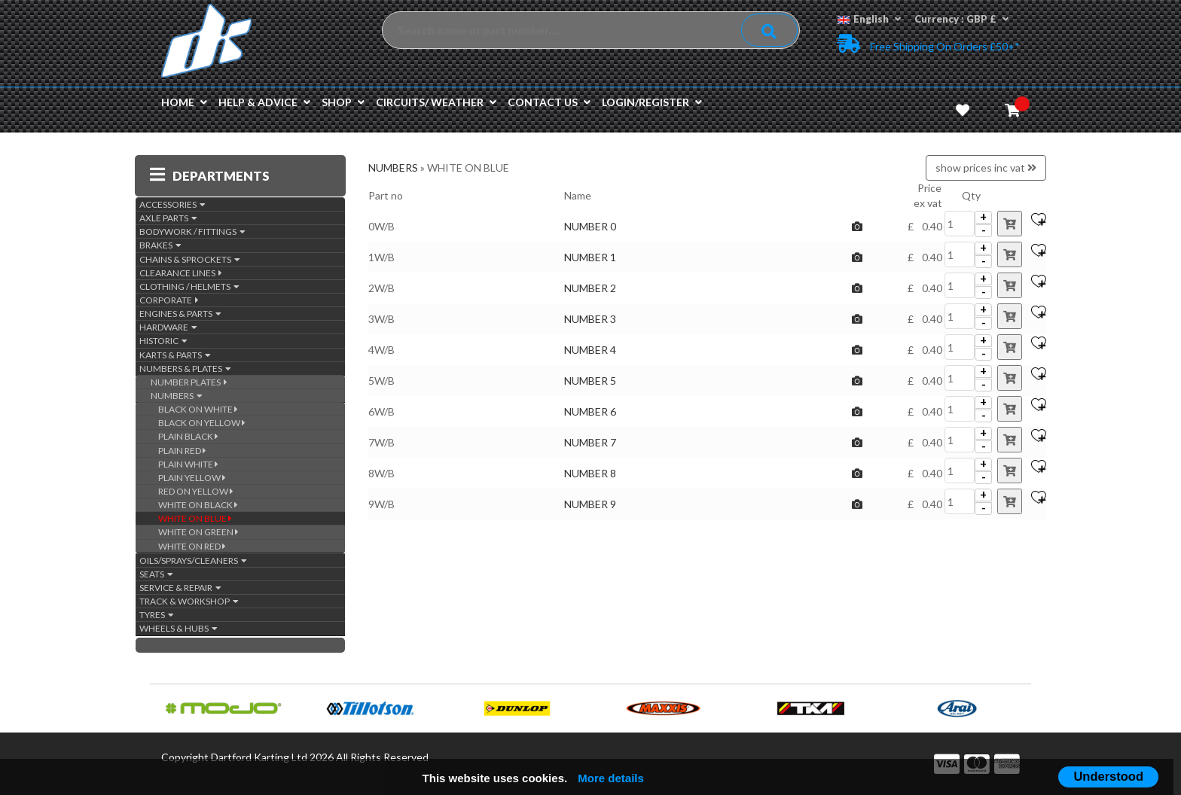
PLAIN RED (182, 450)
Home (184, 102)
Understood (1108, 776)
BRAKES (160, 245)
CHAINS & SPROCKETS (189, 259)
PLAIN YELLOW (192, 477)
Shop (343, 102)
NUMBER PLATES (189, 382)
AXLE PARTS (168, 218)
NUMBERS (177, 395)
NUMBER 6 (590, 411)
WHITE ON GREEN (198, 532)
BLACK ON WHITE (198, 409)
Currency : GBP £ (961, 19)
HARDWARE (168, 327)
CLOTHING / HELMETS (189, 286)
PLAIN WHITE (188, 464)
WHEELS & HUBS (178, 628)
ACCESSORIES (172, 204)
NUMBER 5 (590, 380)
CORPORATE (169, 300)
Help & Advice (264, 102)
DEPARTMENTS (210, 176)
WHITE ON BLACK (198, 504)
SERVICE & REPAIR (180, 587)
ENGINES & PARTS (180, 313)
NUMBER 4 (590, 349)
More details (611, 778)
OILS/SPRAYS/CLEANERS (193, 560)
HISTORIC (163, 340)
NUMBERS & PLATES (185, 368)
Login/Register (652, 102)
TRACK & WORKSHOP (189, 601)
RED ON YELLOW (195, 491)
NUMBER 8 (590, 473)
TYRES (156, 614)
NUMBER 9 (590, 504)
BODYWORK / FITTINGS (192, 231)
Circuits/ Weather (436, 102)
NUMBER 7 (590, 442)
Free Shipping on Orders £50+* (928, 43)
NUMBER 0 (590, 226)
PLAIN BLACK (188, 436)
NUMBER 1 (590, 257)
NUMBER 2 (590, 288)
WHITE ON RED (192, 546)
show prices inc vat (985, 167)
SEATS (156, 574)
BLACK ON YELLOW (202, 422)
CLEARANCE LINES (180, 273)
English (869, 19)
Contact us (549, 102)
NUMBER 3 (590, 318)
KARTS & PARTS (175, 355)
